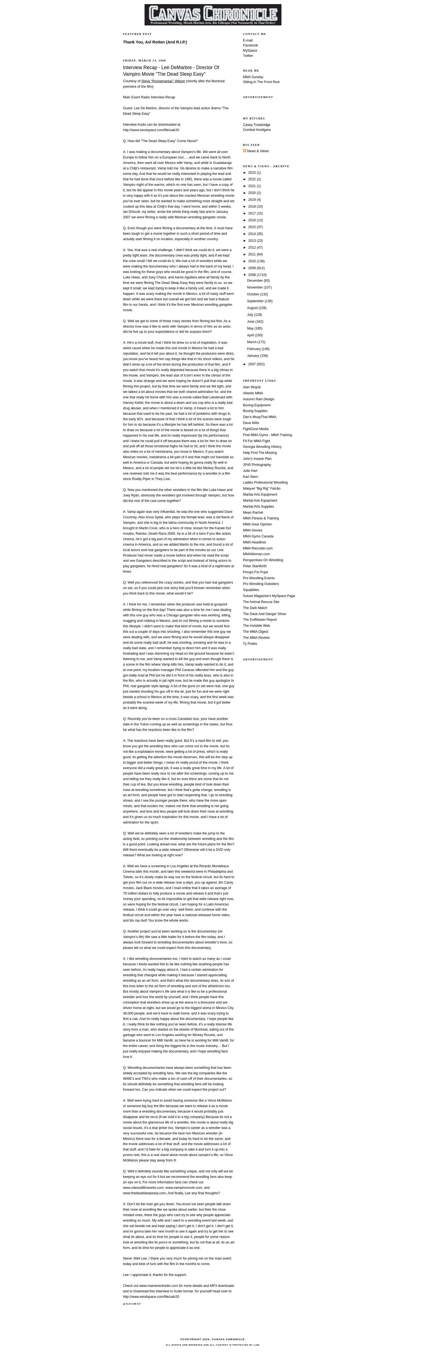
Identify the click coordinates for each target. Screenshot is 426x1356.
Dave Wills (251, 423)
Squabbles (251, 590)
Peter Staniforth (255, 566)
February (254, 349)
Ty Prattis (250, 644)
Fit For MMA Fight (256, 441)
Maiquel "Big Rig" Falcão (261, 488)
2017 (252, 213)
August (253, 308)
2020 (252, 193)
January (253, 356)
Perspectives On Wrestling (263, 560)
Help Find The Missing (260, 453)
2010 (252, 261)
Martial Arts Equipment (260, 494)
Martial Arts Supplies (258, 506)
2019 (252, 200)
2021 (252, 186)
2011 (252, 254)
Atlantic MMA (253, 393)
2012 (252, 247)
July (250, 315)
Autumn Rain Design (258, 399)
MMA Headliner (254, 542)
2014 (252, 234)
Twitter (248, 56)
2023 (252, 173)
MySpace (250, 50)
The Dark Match (255, 608)
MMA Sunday (253, 77)
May (250, 328)
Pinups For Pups (255, 572)
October (253, 294)
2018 (252, 206)
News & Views (256, 151)
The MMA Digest (255, 632)
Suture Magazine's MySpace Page (269, 596)
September (256, 301)
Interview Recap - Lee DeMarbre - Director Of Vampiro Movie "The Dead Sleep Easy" (171, 71)
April (251, 335)
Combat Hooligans (257, 130)
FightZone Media (256, 429)
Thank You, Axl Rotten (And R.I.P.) (155, 42)
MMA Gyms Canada (258, 536)
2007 (252, 364)
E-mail (248, 40)
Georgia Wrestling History (262, 447)
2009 (252, 268)
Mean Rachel (253, 512)
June (251, 321)
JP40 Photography (257, 465)
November (255, 287)
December (255, 281)
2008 (252, 275)
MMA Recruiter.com (258, 548)
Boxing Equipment (257, 405)
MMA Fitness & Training (261, 518)
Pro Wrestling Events (259, 578)
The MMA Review (256, 638)
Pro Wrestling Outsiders (261, 584)
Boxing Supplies (255, 411)
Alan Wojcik (252, 387)
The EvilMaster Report (260, 620)
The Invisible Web (256, 626)
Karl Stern (250, 477)
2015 (252, 227)
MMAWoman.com (256, 554)
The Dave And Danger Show (264, 614)
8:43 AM (131, 1303)
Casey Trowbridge (257, 125)
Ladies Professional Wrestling (265, 482)
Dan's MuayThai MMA (259, 417)
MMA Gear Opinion (257, 524)
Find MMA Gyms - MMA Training (267, 435)
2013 (252, 241)
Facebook (250, 45)
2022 (252, 179)
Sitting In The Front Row (261, 82)
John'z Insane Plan (257, 459)
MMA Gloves (252, 530)
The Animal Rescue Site (261, 602)
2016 (252, 220)
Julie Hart (250, 471)
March (252, 342)
